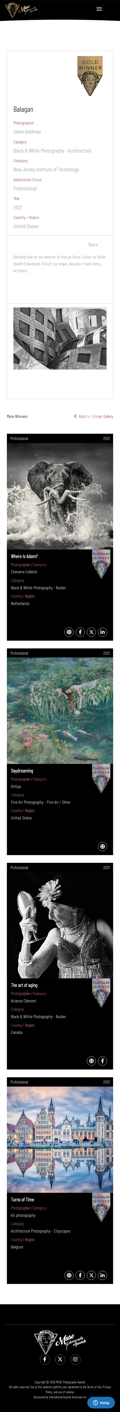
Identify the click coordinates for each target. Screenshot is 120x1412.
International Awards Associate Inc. (68, 1397)
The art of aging (24, 985)
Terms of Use (94, 1387)
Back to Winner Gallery (93, 416)
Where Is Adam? (24, 556)
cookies (70, 1392)
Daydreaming (22, 770)
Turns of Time (22, 1199)
